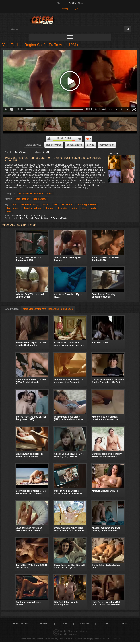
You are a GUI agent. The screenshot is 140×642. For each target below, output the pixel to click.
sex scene (67, 204)
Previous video (12, 218)
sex (55, 204)
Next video (10, 215)
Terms (104, 624)
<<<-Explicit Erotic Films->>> (108, 109)
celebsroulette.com (78, 631)
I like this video (49, 139)
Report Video (53, 145)
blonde (49, 208)
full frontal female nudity (25, 204)
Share (90, 145)
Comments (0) (106, 145)
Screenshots (74, 145)
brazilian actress (32, 208)
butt (9, 211)
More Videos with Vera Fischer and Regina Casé (48, 309)
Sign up (65, 8)
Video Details (33, 145)
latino (74, 208)
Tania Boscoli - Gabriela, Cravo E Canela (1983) (43, 218)
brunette (62, 208)
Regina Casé (39, 199)
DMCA (124, 624)
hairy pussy (13, 208)
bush (93, 208)
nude (46, 204)
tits (84, 208)
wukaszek (113, 153)
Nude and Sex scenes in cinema (35, 193)
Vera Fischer (21, 199)
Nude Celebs (20, 624)
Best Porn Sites (76, 3)
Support (84, 624)
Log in (75, 8)
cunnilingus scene (86, 204)
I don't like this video (79, 139)
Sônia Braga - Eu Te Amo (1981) (31, 215)
